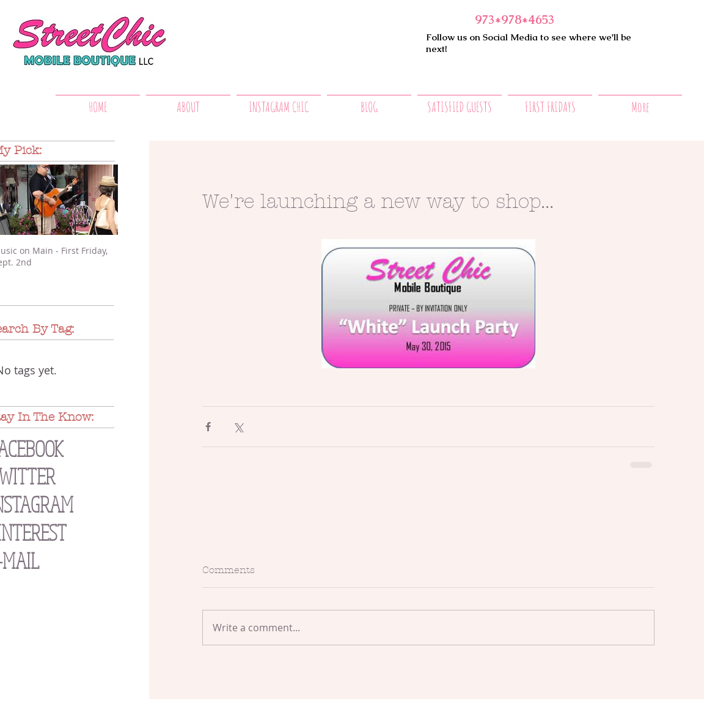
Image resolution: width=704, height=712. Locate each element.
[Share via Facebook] (208, 426)
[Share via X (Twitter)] (238, 426)
